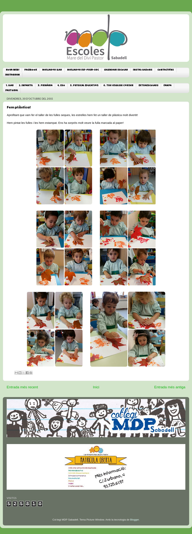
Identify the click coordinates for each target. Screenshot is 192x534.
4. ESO (61, 85)
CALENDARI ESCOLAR (116, 70)
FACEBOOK (30, 70)
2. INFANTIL (26, 85)
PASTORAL (11, 90)
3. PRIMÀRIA (45, 85)
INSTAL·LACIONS (142, 70)
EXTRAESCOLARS (148, 85)
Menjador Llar (52, 70)
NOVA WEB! (12, 70)
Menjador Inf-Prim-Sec (83, 70)
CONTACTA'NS (165, 70)
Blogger (134, 519)
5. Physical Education (84, 85)
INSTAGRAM (12, 75)
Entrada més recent (22, 387)
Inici (96, 387)
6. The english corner (118, 85)
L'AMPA (167, 85)
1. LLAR (10, 85)
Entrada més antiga (169, 387)
